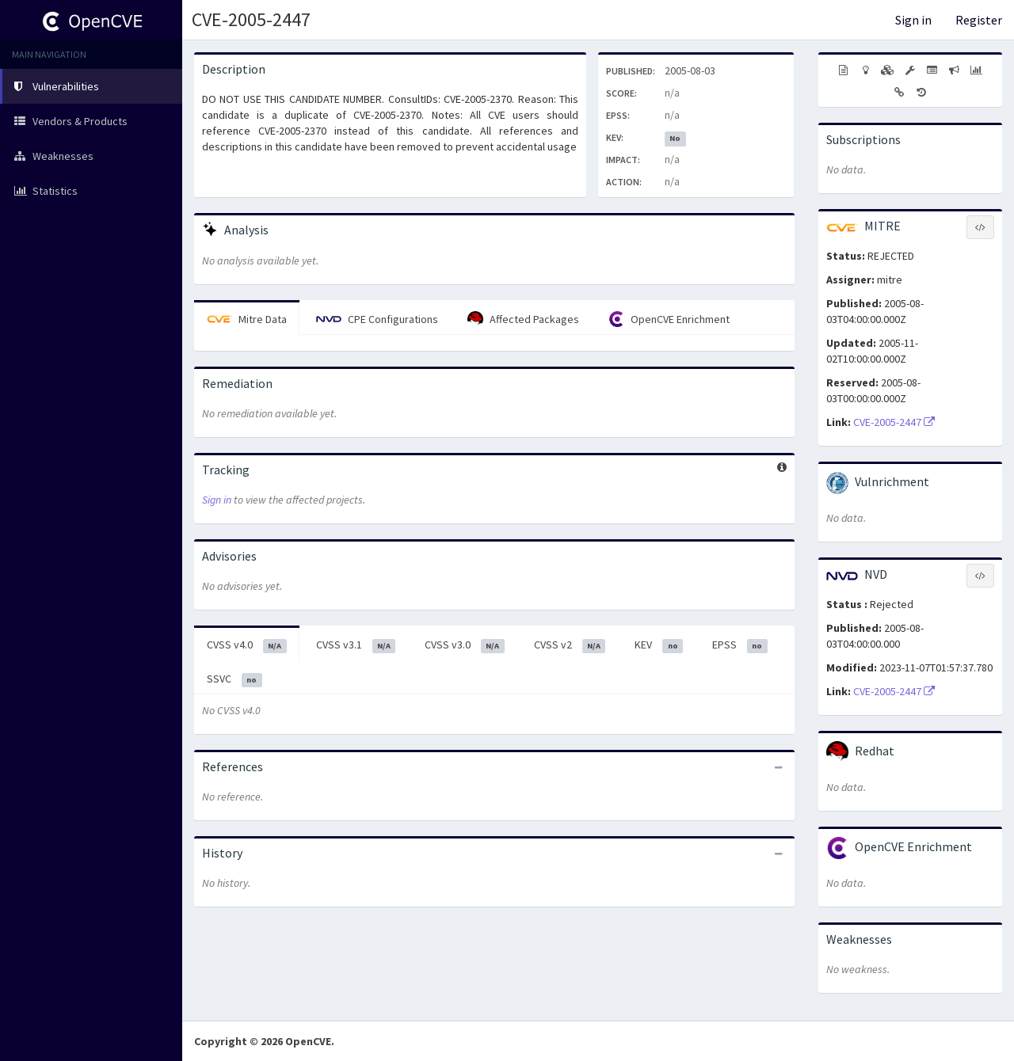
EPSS (740, 645)
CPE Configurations (377, 319)
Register (978, 20)
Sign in (913, 20)
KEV (659, 645)
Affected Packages (523, 319)
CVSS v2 (570, 645)
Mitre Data (247, 319)
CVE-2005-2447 (251, 19)
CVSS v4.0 (247, 645)
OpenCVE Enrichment (669, 319)
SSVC (234, 679)
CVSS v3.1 (356, 645)
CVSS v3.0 (465, 645)
